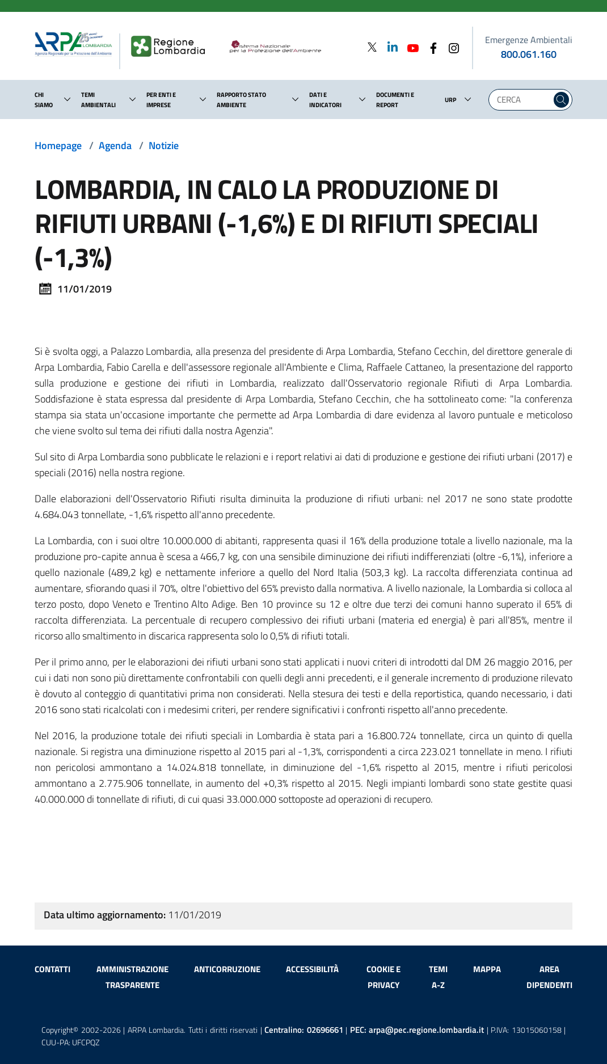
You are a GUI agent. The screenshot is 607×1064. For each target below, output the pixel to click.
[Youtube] (409, 46)
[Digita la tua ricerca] (523, 100)
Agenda (115, 145)
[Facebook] (430, 46)
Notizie (164, 145)
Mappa (487, 969)
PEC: (417, 1029)
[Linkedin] (389, 46)
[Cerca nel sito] (561, 100)
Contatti (52, 969)
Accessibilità (312, 969)
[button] (67, 99)
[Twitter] (372, 46)
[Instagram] (450, 46)
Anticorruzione (227, 969)
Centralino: (303, 1029)
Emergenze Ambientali (528, 39)
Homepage (58, 145)
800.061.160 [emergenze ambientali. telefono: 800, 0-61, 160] (529, 54)
